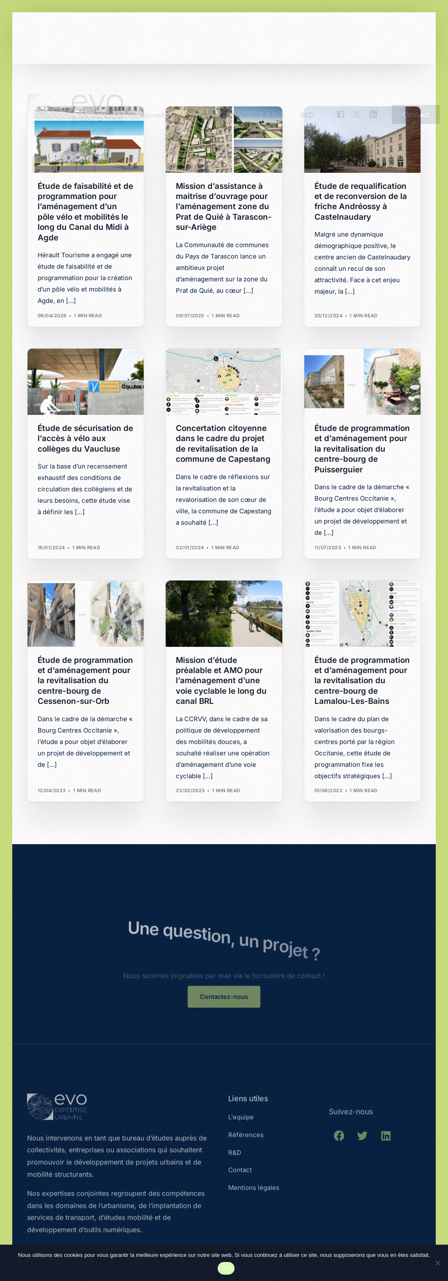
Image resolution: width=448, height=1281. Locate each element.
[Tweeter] (357, 37)
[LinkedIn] (373, 37)
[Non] (437, 1263)
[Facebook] (341, 37)
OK (226, 1268)
